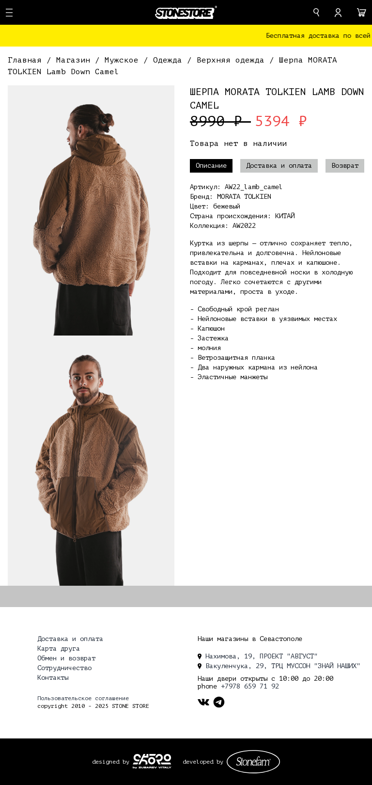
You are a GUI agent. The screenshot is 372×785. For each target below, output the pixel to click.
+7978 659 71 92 (250, 686)
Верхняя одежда (233, 60)
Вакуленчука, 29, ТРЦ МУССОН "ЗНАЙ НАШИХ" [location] (279, 666)
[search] (316, 12)
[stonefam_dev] (253, 761)
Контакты (52, 677)
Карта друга (58, 648)
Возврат (344, 165)
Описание (211, 165)
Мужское (124, 60)
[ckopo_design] (152, 761)
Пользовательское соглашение (83, 698)
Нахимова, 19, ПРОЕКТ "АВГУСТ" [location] (258, 656)
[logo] (186, 12)
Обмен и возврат (66, 658)
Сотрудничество (64, 668)
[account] (338, 12)
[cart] (361, 12)
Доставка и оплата (279, 165)
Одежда (170, 60)
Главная (27, 60)
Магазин (75, 60)
